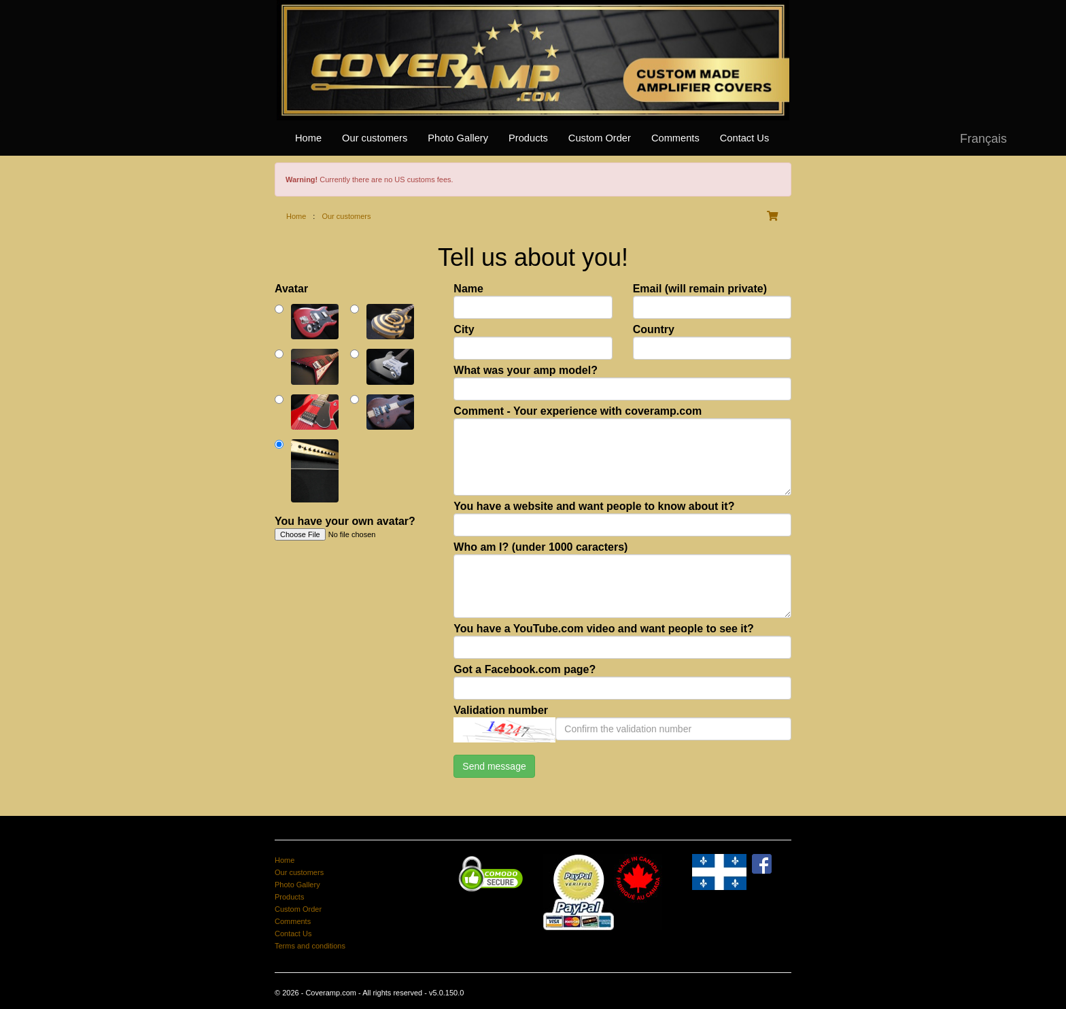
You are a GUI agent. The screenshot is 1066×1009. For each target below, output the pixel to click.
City (463, 329)
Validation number (500, 710)
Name (468, 288)
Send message (494, 766)
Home (308, 138)
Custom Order (599, 138)
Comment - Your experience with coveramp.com (577, 411)
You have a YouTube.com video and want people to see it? (603, 628)
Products (528, 138)
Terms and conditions (310, 946)
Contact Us (745, 138)
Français (983, 139)
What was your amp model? (525, 370)
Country (653, 329)
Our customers (374, 138)
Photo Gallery (458, 138)
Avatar (291, 288)
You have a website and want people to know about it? (593, 506)
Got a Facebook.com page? (524, 669)
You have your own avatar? (345, 521)
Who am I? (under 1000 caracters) (540, 547)
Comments (675, 138)
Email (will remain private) (700, 288)
